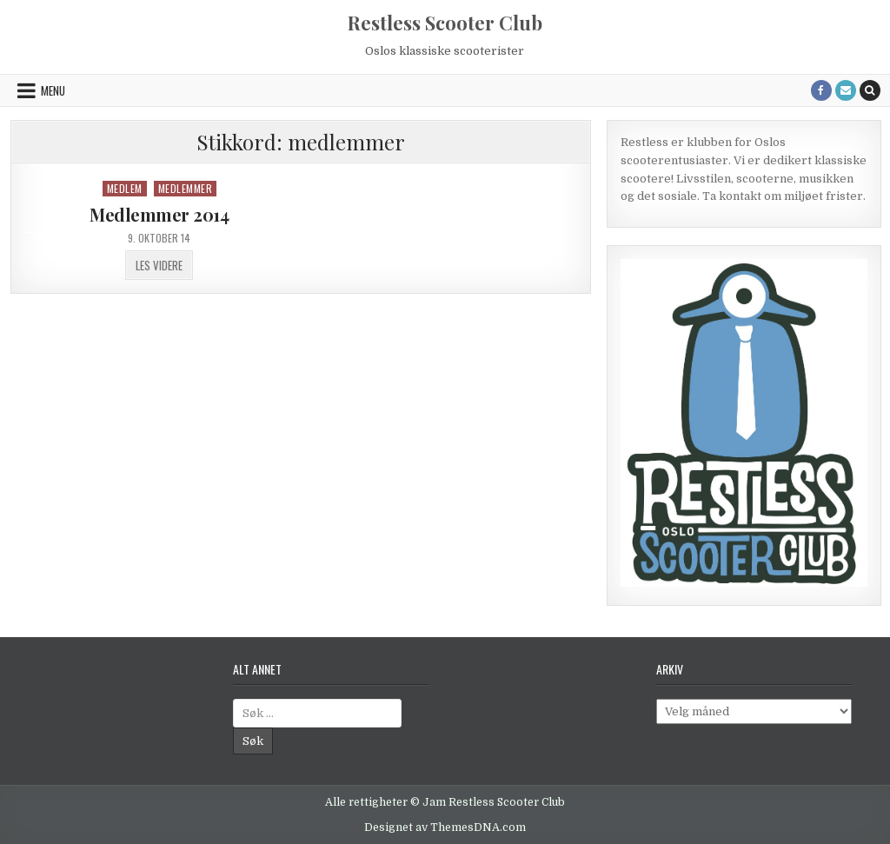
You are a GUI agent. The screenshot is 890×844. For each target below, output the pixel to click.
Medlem (125, 188)
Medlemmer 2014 (159, 214)
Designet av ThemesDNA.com (445, 827)
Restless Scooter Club (445, 23)
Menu (53, 90)
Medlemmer (185, 188)
